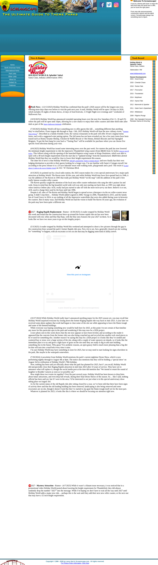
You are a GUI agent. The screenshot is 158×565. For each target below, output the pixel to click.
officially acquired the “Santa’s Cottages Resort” (84, 161)
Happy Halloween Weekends (52, 124)
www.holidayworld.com (138, 73)
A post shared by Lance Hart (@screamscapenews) (78, 308)
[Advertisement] (46, 37)
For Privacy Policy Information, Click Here (75, 563)
